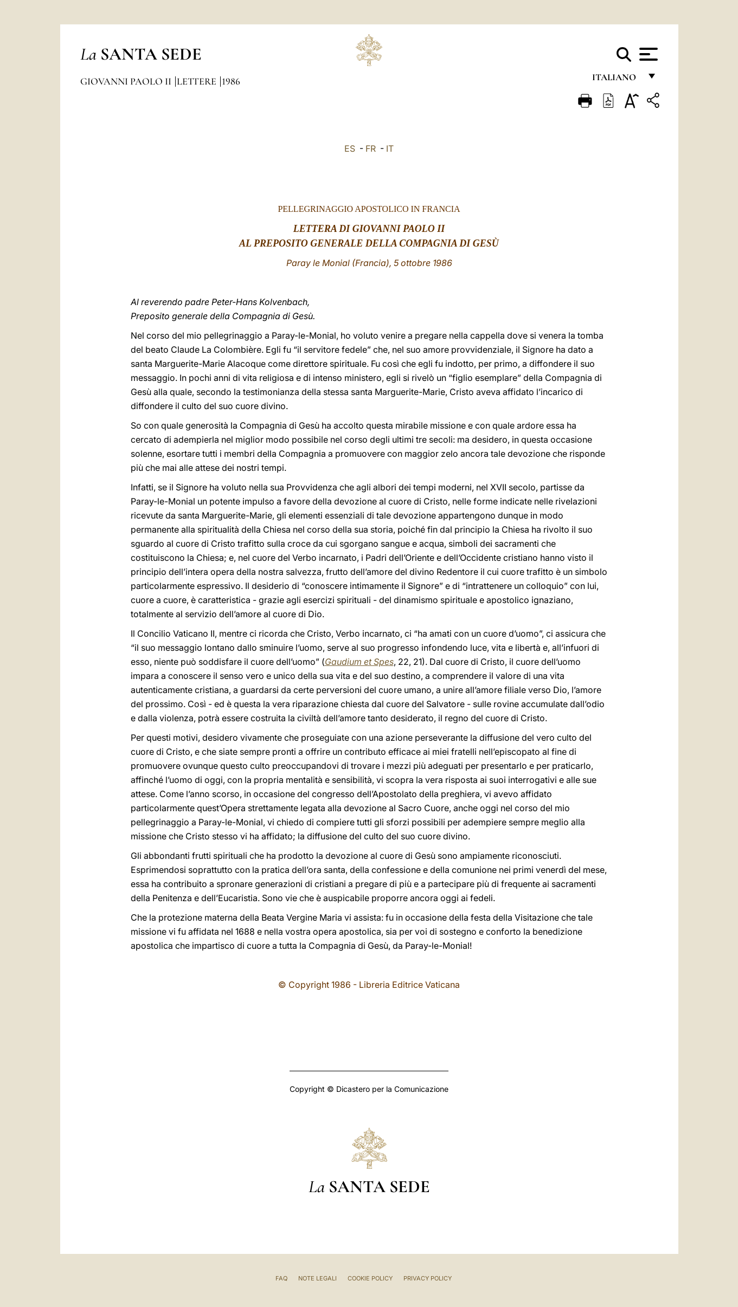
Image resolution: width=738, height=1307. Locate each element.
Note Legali (317, 1278)
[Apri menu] (647, 54)
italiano (616, 80)
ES (349, 148)
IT (390, 148)
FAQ (281, 1278)
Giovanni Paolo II (127, 81)
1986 (231, 81)
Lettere (198, 81)
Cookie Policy (370, 1278)
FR (370, 148)
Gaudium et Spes (359, 661)
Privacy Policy (427, 1278)
